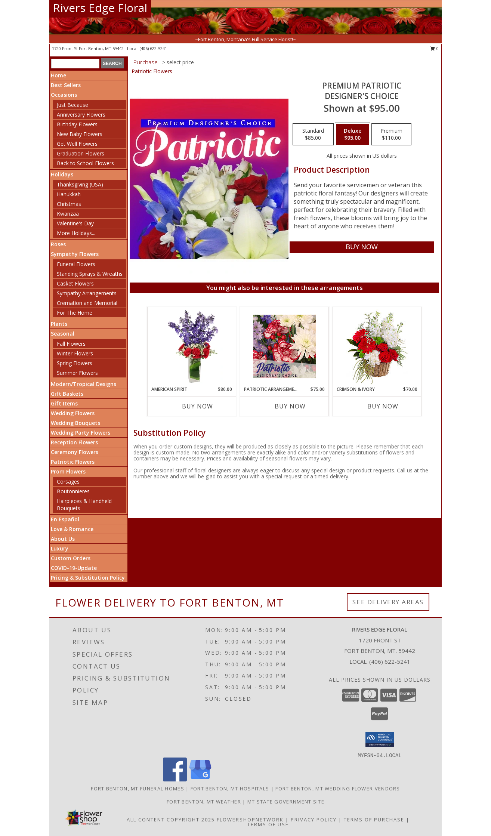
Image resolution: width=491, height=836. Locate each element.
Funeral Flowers (76, 264)
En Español (65, 519)
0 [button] (434, 48)
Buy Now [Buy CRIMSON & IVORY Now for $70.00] (382, 406)
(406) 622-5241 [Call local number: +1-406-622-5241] (153, 48)
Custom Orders (70, 558)
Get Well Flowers (77, 143)
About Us (63, 538)
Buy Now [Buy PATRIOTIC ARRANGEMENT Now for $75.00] (290, 406)
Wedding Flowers (73, 413)
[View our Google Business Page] (200, 779)
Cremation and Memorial (87, 302)
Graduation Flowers (80, 153)
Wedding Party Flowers (80, 432)
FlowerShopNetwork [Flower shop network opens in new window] (250, 819)
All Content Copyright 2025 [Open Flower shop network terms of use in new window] (171, 819)
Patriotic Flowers (73, 461)
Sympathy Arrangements (87, 293)
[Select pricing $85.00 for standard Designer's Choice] (313, 134)
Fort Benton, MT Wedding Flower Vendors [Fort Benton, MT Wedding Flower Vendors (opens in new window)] (337, 788)
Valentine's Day (75, 223)
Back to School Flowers (85, 163)
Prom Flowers (68, 471)
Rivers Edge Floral (100, 7)
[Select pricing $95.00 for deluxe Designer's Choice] (352, 134)
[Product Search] (75, 63)
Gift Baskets (67, 393)
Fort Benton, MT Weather (204, 801)
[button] (379, 739)
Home (58, 75)
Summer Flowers (77, 372)
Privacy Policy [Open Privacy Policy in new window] (314, 819)
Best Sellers (66, 85)
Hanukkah (69, 194)
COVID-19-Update (74, 567)
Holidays (62, 174)
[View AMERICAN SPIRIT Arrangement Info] (192, 346)
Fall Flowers (71, 343)
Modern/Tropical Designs (83, 384)
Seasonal (62, 333)
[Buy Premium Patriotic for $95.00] (361, 247)
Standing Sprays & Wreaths (90, 273)
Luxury (59, 548)
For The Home (74, 312)
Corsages (68, 481)
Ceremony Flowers (74, 452)
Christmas (69, 203)
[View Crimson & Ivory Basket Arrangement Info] (377, 347)
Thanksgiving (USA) (80, 184)
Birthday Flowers (77, 124)
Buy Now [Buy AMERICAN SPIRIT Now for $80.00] (197, 406)
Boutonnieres (73, 491)
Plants (59, 323)
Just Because (72, 104)
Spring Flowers (74, 363)
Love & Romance (72, 529)
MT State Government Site (285, 801)
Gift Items (64, 403)
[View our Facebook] (175, 779)
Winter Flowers (75, 353)
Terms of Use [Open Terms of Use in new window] (268, 824)
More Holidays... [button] (76, 233)
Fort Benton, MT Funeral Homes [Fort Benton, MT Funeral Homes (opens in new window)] (137, 788)
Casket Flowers (75, 283)
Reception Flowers (74, 442)
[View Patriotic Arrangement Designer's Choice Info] (284, 346)
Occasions (64, 94)
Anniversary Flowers (81, 114)
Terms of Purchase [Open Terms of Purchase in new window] (374, 819)
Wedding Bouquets (75, 422)
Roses (58, 244)
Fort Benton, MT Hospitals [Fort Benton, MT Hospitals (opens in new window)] (230, 788)
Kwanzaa (68, 213)
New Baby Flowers (79, 134)
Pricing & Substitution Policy (88, 577)
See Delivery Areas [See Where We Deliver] (388, 602)
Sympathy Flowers (75, 253)
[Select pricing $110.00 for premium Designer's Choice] (391, 134)
